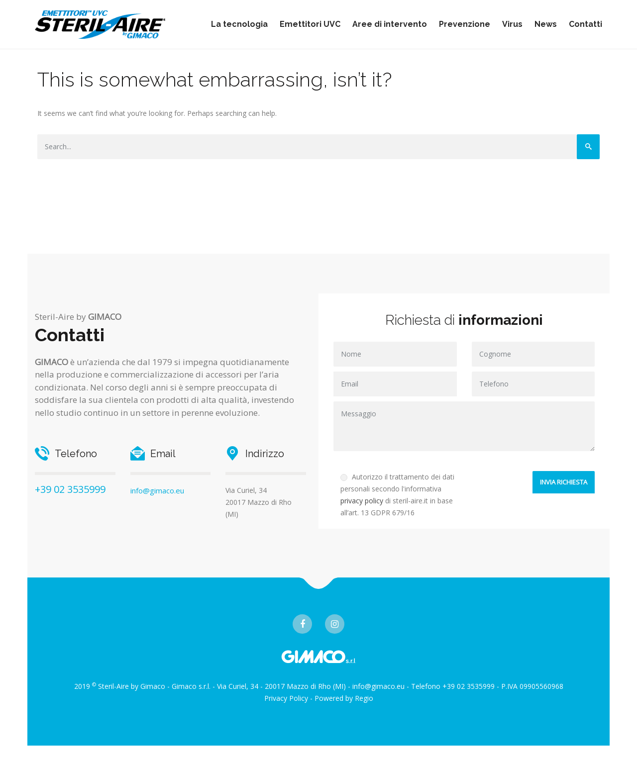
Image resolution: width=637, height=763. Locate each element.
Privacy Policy (286, 698)
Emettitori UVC (310, 24)
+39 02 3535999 (70, 489)
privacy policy (361, 500)
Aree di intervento (389, 24)
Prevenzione (464, 24)
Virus (512, 24)
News (545, 24)
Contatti (585, 24)
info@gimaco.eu (157, 490)
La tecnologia (239, 24)
